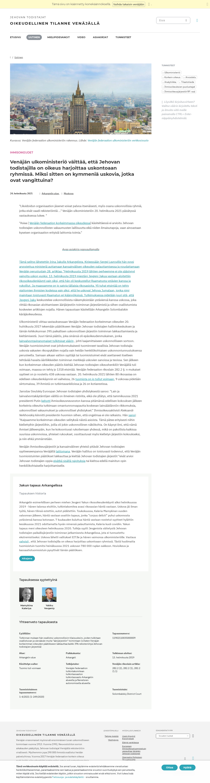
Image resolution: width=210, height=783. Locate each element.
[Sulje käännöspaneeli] (207, 4)
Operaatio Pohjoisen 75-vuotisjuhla (132, 758)
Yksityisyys (113, 740)
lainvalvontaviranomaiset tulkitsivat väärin (46, 341)
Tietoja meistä (111, 736)
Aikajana (27, 558)
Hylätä (187, 767)
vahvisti (24, 541)
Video (81, 37)
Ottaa (169, 767)
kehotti (46, 401)
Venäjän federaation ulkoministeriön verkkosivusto (118, 140)
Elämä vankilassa (130, 742)
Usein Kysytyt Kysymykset (128, 737)
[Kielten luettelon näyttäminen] (150, 4)
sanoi (131, 415)
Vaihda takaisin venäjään (128, 4)
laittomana (63, 451)
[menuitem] (15, 37)
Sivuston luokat (166, 736)
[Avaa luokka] (193, 736)
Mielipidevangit (58, 37)
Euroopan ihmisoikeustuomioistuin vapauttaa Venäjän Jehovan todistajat (134, 750)
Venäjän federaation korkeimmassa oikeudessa (59, 223)
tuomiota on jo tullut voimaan (94, 379)
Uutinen (34, 37)
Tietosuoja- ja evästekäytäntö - (68, 777)
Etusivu (15, 37)
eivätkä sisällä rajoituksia (69, 461)
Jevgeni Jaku (27, 300)
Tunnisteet (123, 37)
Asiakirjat (100, 37)
